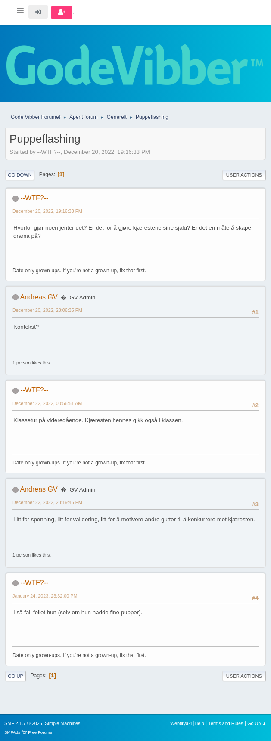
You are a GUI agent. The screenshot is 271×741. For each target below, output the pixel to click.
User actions (244, 174)
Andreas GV (39, 297)
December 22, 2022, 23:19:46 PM (47, 502)
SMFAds (12, 732)
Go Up (15, 676)
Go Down (20, 174)
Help (199, 723)
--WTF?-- (34, 198)
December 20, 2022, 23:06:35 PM (47, 310)
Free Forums (40, 732)
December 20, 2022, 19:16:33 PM (47, 211)
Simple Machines (62, 723)
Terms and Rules (226, 723)
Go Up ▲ (257, 723)
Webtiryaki (181, 723)
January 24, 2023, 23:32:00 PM (44, 595)
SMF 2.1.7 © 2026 (23, 723)
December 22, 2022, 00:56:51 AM (47, 403)
